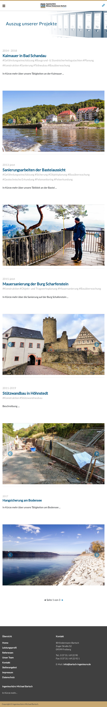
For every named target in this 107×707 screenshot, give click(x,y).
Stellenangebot (9, 667)
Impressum (7, 672)
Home (5, 642)
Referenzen (7, 652)
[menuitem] (26, 642)
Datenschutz (8, 677)
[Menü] (4, 6)
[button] (10, 121)
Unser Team (8, 657)
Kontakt (6, 662)
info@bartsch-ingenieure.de (77, 664)
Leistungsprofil (9, 647)
